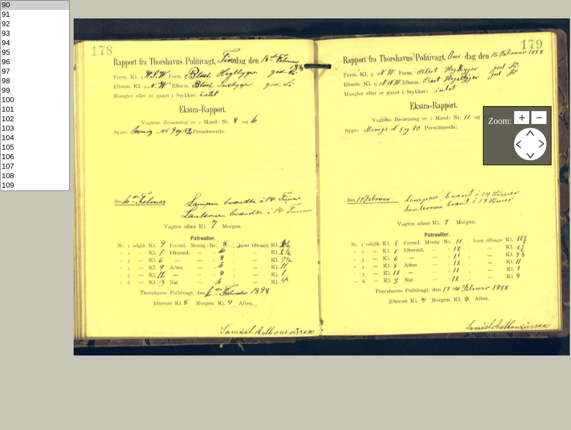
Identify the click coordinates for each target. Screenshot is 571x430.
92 (35, 24)
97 (35, 72)
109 (35, 185)
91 (35, 15)
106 (35, 157)
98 (35, 81)
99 (35, 90)
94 (35, 43)
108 (35, 176)
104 (35, 138)
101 (35, 109)
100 (35, 100)
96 (35, 62)
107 (35, 166)
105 (35, 147)
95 (35, 53)
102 (35, 119)
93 (35, 34)
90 (35, 5)
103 (35, 128)
